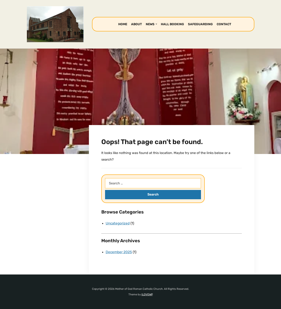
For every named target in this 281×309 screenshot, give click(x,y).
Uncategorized (118, 223)
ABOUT (136, 24)
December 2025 (119, 252)
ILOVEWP (147, 294)
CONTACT (224, 24)
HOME (122, 24)
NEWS (150, 24)
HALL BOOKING (172, 24)
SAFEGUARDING (200, 24)
